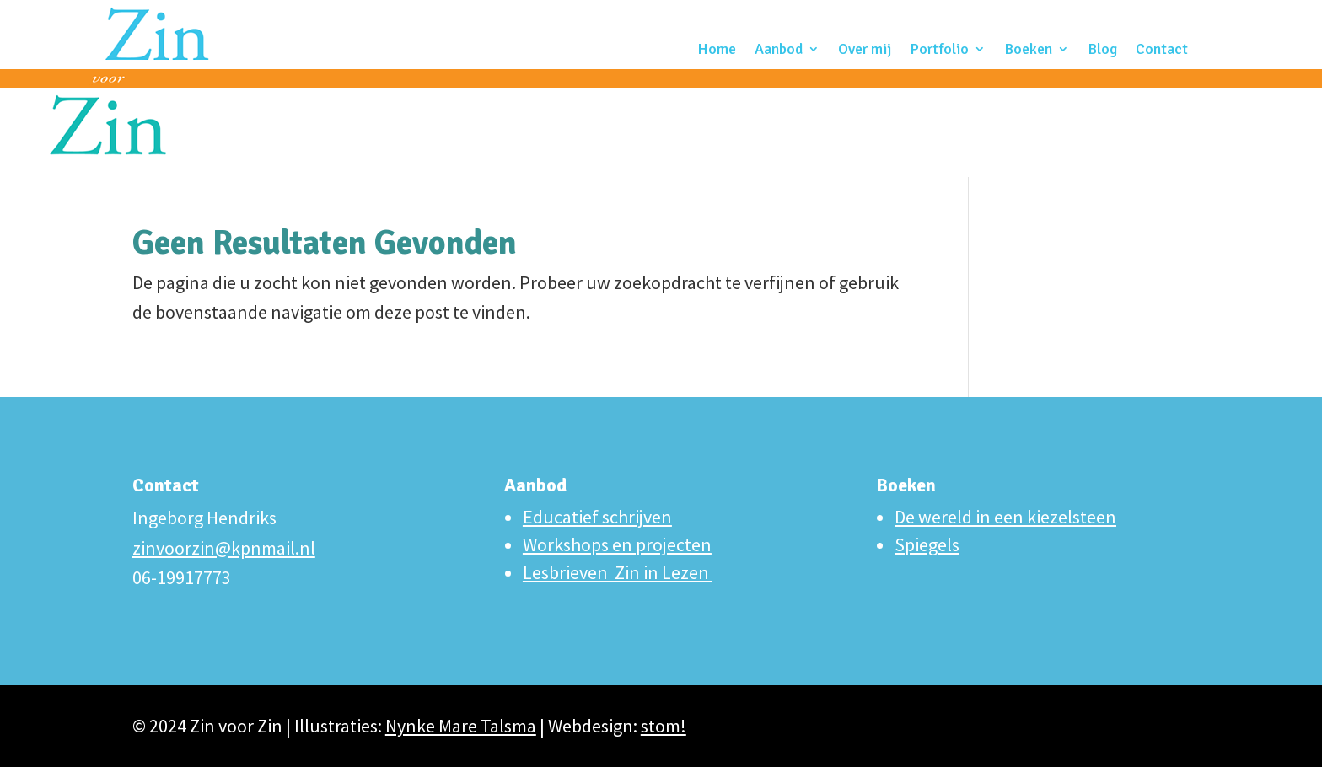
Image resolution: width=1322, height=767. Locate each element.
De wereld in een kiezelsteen (1005, 516)
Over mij (864, 50)
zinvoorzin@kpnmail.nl (223, 548)
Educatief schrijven (597, 516)
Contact (1162, 50)
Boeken (1028, 50)
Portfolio (939, 50)
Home (716, 50)
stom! (663, 726)
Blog (1102, 50)
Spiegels (927, 544)
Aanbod (779, 50)
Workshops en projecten (617, 544)
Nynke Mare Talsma (460, 726)
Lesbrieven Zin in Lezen (617, 572)
